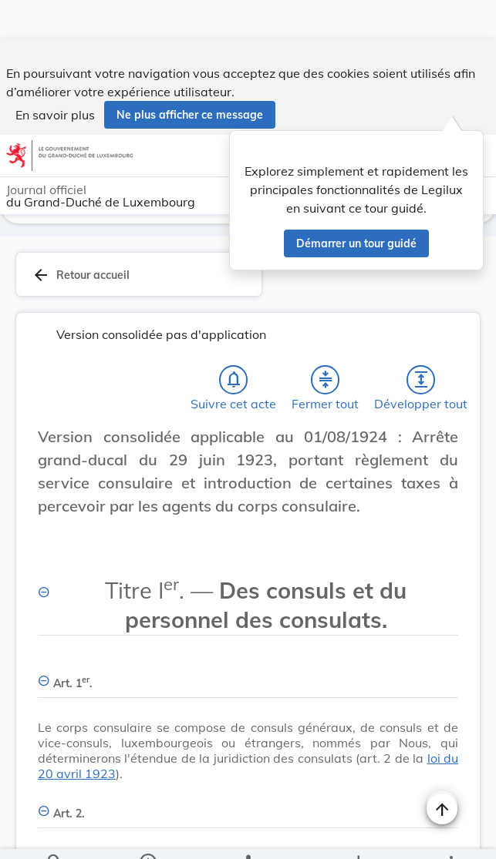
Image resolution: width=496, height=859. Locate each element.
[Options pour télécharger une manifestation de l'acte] (358, 834)
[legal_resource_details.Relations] (248, 834)
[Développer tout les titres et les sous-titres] (421, 340)
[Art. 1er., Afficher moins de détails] (248, 635)
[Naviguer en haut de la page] (442, 769)
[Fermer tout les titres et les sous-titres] (325, 340)
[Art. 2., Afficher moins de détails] (248, 765)
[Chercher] (54, 834)
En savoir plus (55, 75)
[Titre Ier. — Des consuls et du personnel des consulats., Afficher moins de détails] (248, 557)
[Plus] (450, 834)
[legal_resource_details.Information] (147, 834)
